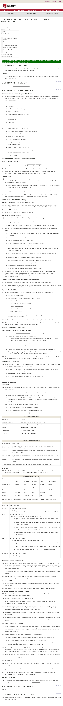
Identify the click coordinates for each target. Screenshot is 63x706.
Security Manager (7, 52)
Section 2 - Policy (5, 33)
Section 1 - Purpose (5, 29)
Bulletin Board (22, 10)
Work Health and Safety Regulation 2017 (38, 320)
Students (54, 1)
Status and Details (31, 13)
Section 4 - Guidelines (6, 54)
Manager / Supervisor (8, 49)
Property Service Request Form (37, 173)
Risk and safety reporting (34, 164)
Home (3, 10)
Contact (48, 10)
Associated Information (52, 13)
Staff (60, 1)
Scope (4, 31)
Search (15, 10)
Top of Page (58, 81)
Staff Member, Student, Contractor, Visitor (8, 42)
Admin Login (55, 10)
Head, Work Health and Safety (10, 45)
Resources (31, 10)
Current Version (10, 13)
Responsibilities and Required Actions (10, 39)
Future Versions (31, 16)
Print (52, 16)
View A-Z (8, 10)
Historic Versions (10, 16)
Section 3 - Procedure (6, 36)
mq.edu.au (47, 1)
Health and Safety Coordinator (10, 47)
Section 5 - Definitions (6, 56)
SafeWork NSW (21, 287)
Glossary (42, 10)
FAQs (36, 10)
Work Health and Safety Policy (21, 86)
